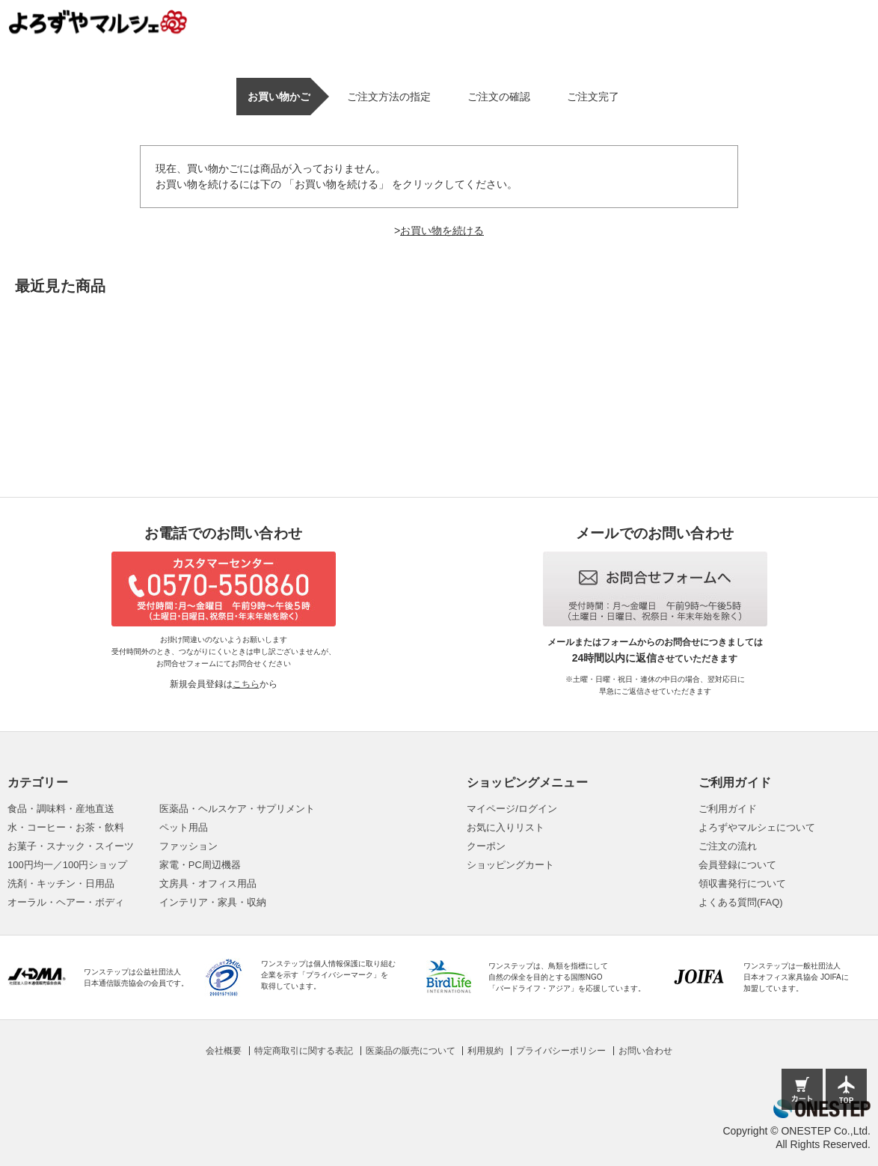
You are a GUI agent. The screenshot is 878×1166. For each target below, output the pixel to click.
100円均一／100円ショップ (67, 864)
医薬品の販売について (410, 1051)
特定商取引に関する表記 (303, 1051)
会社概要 (224, 1051)
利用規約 (485, 1051)
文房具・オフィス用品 (208, 883)
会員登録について (737, 864)
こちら (246, 684)
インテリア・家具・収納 (212, 902)
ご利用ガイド (728, 808)
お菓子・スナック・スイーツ (70, 846)
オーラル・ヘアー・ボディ (65, 902)
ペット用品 (183, 827)
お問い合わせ (645, 1051)
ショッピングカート (510, 864)
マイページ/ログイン (512, 808)
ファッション (188, 846)
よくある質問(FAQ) (741, 902)
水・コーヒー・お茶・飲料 (65, 827)
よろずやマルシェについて (757, 827)
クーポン (486, 846)
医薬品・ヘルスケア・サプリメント (237, 808)
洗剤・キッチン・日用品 (60, 883)
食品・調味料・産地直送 (60, 808)
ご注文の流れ (728, 846)
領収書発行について (742, 883)
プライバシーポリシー (561, 1051)
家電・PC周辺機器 (200, 864)
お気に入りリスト (505, 827)
